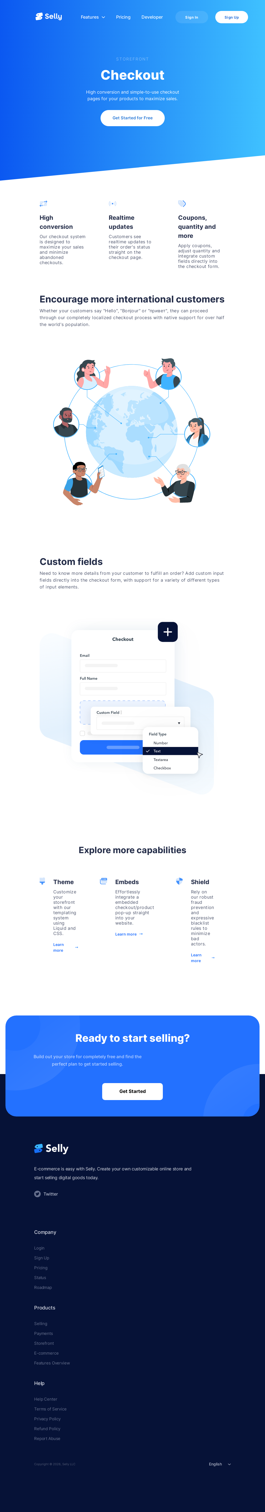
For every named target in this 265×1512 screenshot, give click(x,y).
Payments (43, 1333)
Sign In (191, 17)
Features (93, 17)
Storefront (44, 1343)
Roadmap (43, 1287)
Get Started (132, 1091)
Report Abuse (47, 1438)
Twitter (46, 1194)
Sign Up (232, 17)
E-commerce (46, 1353)
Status (40, 1277)
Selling (40, 1323)
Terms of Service (50, 1409)
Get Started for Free (133, 117)
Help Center (45, 1399)
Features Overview (52, 1363)
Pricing (123, 17)
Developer (152, 17)
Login (39, 1248)
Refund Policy (47, 1428)
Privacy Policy (47, 1418)
